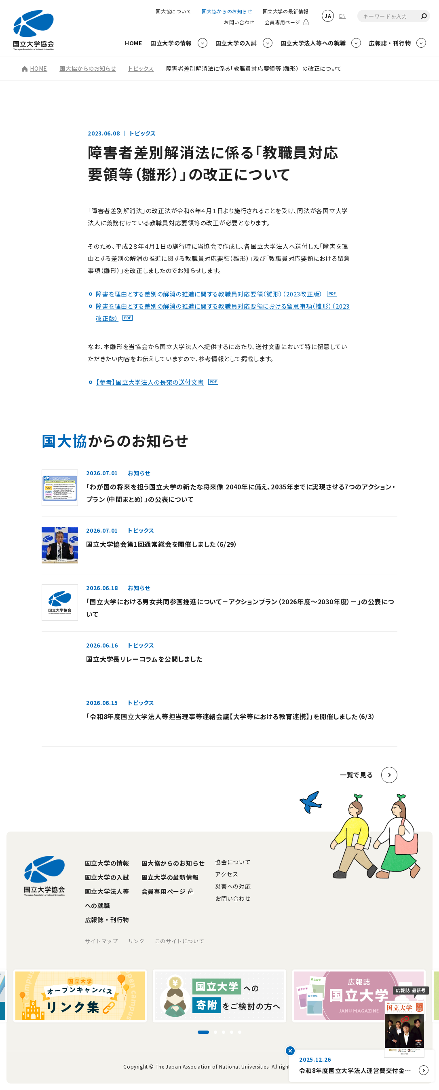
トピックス (141, 68)
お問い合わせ (239, 22)
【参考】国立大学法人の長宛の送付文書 (150, 382)
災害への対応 (233, 886)
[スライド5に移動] (239, 1032)
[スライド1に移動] (203, 1032)
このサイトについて (180, 941)
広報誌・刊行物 (107, 919)
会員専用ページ (282, 22)
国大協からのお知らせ (227, 11)
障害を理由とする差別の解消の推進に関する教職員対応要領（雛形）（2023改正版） (209, 294)
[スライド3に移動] (223, 1032)
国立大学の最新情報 (285, 11)
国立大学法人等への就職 (107, 898)
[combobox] (393, 16)
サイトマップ (101, 941)
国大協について (173, 11)
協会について (233, 862)
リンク (136, 941)
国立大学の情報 (107, 863)
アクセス (226, 874)
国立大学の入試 (107, 877)
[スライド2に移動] (215, 1032)
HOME (34, 68)
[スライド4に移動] (231, 1032)
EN (342, 15)
